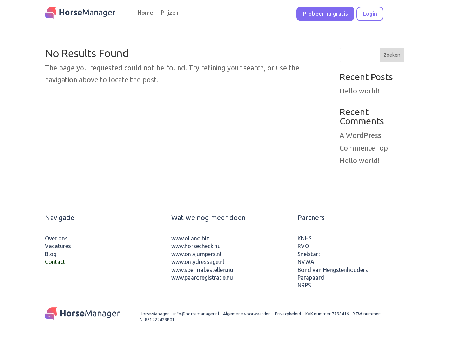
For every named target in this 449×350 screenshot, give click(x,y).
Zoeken (391, 55)
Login (370, 13)
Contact (55, 262)
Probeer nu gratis (325, 13)
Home (145, 13)
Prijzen (170, 13)
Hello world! (360, 91)
